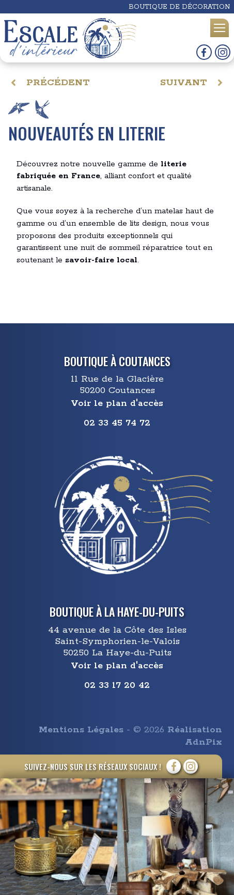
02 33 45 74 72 (117, 423)
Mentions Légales (81, 729)
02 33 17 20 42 (117, 685)
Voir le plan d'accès (117, 403)
